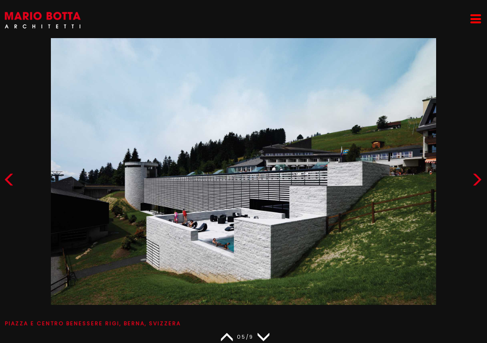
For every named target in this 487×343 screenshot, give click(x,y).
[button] (477, 182)
